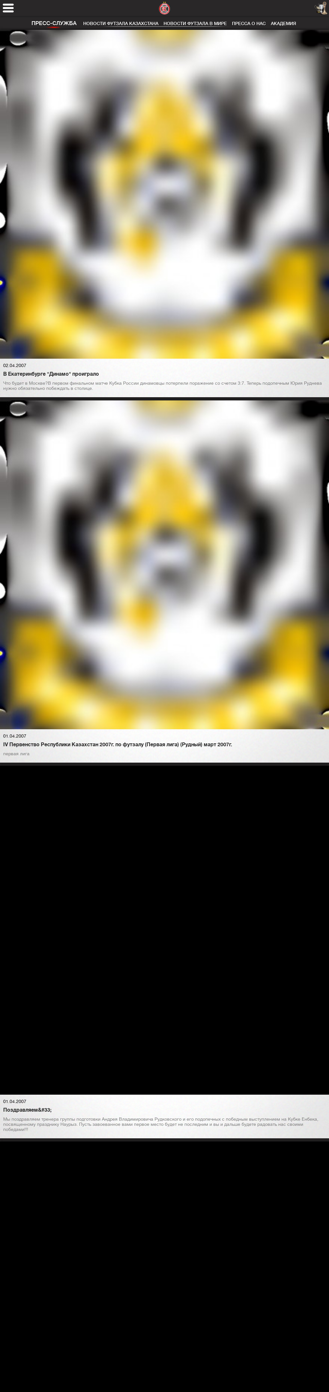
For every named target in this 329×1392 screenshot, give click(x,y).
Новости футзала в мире (195, 23)
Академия (283, 23)
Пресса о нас (249, 23)
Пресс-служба (53, 23)
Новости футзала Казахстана (120, 23)
